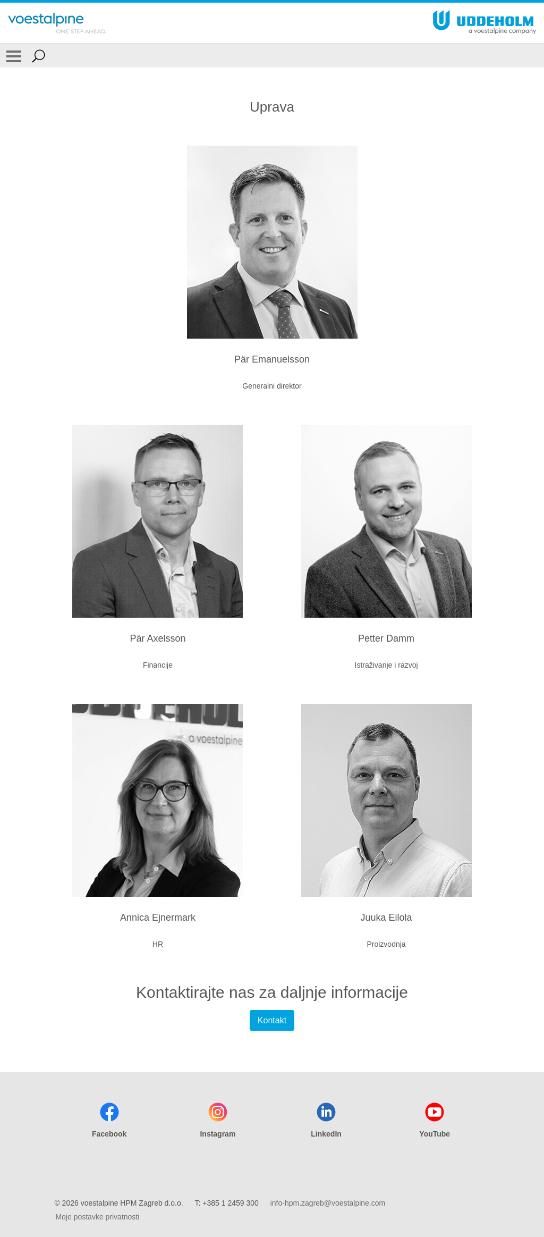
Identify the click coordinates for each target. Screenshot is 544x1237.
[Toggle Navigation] (14, 56)
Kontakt (272, 1020)
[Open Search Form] (38, 56)
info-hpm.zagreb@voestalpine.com (328, 1203)
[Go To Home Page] (57, 23)
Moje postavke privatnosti (97, 1217)
